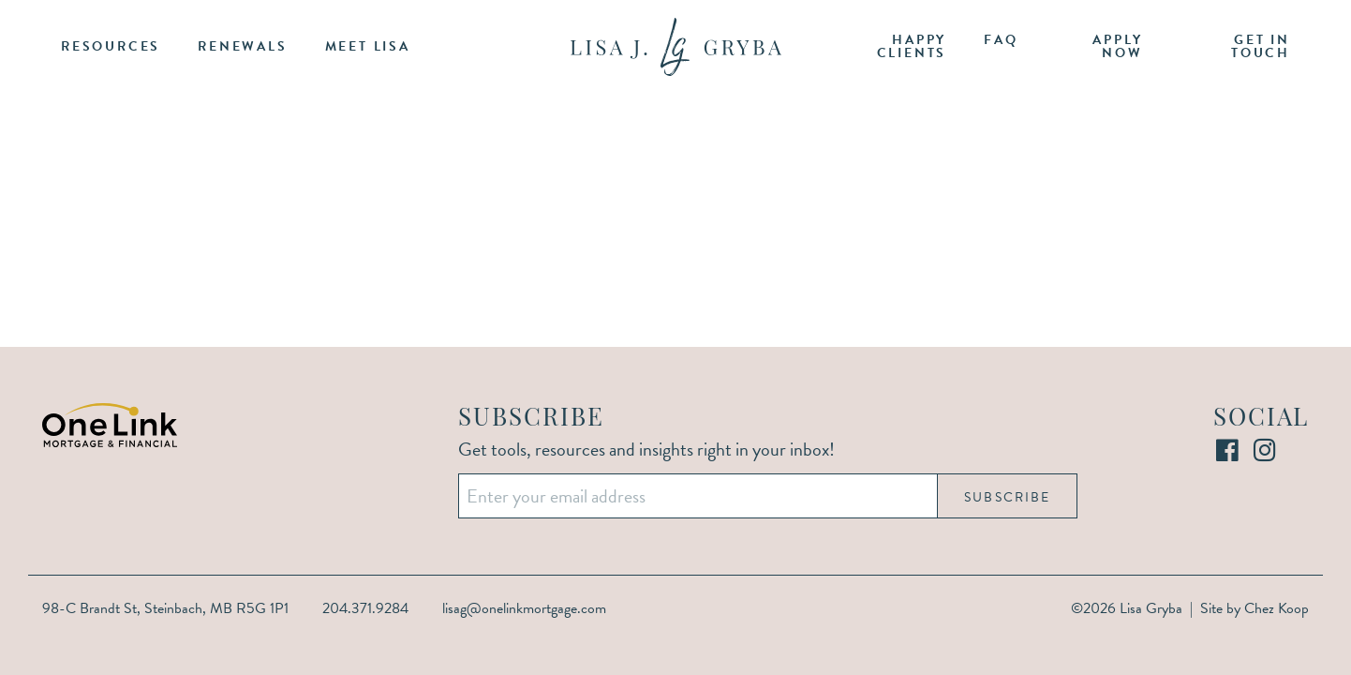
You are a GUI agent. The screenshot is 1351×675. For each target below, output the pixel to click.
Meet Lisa (367, 46)
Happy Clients (912, 46)
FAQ (1000, 40)
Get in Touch (1260, 46)
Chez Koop (1276, 608)
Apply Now (1117, 46)
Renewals (242, 46)
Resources (110, 46)
